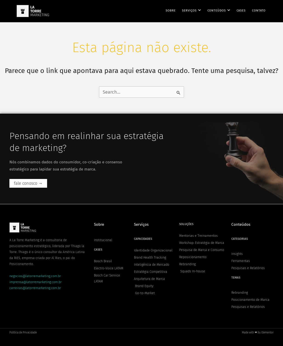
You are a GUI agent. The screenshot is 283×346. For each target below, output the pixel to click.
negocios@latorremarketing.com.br (35, 276)
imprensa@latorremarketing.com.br (35, 282)
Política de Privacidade (23, 332)
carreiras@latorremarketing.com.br (35, 288)
